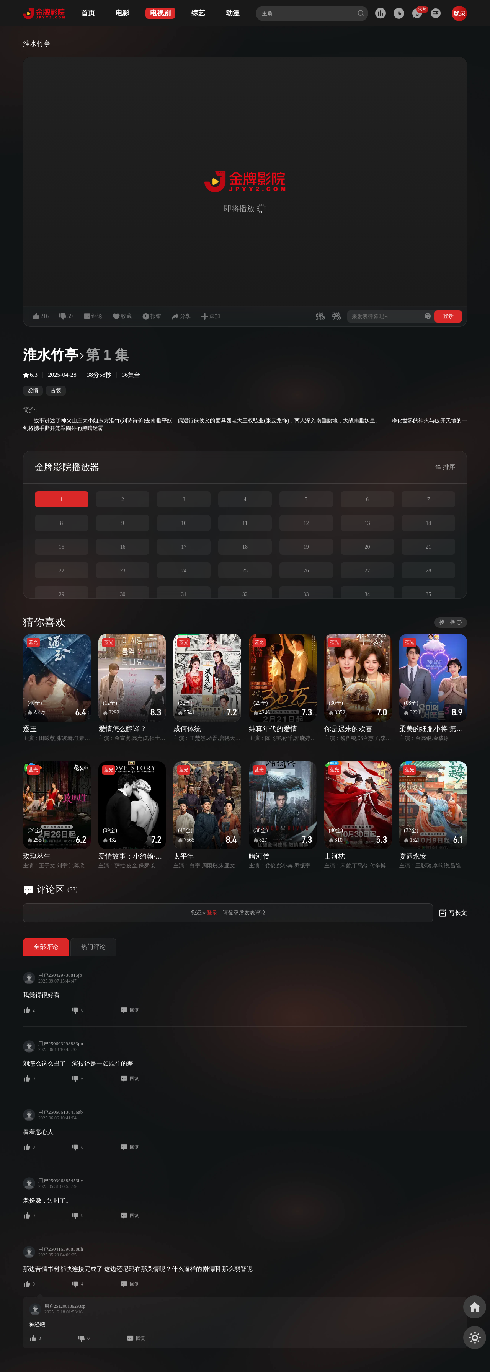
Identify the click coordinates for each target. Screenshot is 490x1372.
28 (428, 571)
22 (61, 571)
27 (367, 571)
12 (306, 523)
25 (245, 571)
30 (123, 594)
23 (123, 571)
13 (367, 523)
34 (367, 594)
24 (183, 571)
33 (306, 594)
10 (183, 523)
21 (428, 547)
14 (428, 523)
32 (245, 594)
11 (244, 523)
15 (61, 547)
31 (183, 594)
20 (367, 547)
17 (183, 547)
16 (123, 547)
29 (61, 594)
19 (306, 547)
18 (245, 547)
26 (306, 571)
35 (428, 594)
